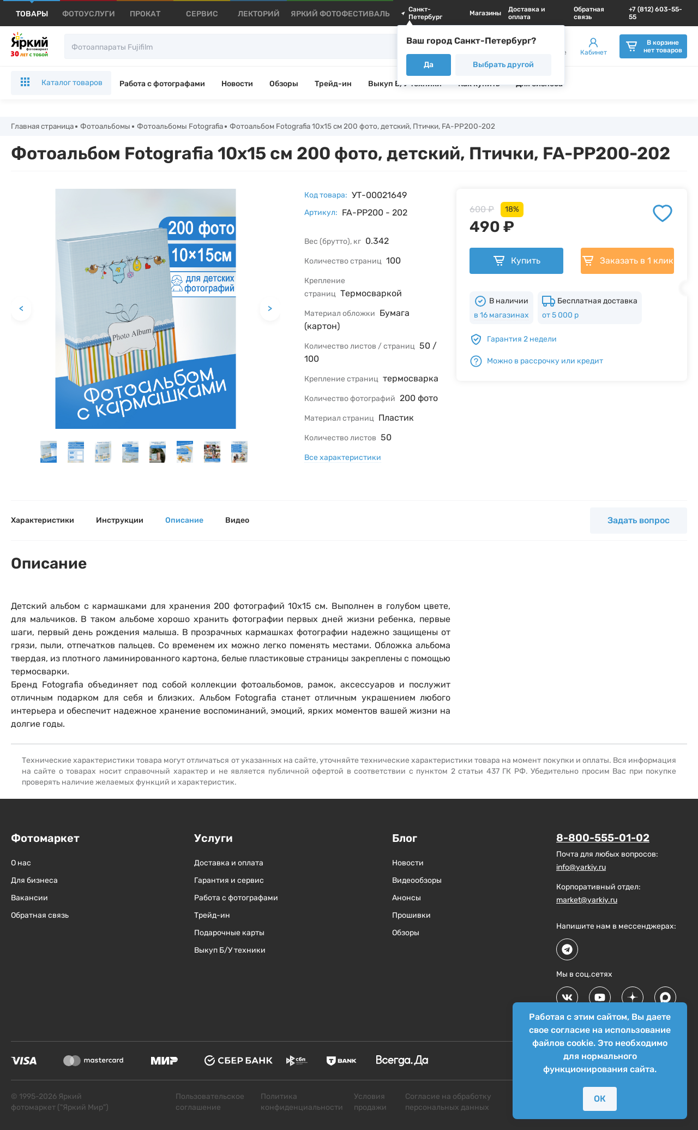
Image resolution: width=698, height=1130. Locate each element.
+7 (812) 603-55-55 (655, 13)
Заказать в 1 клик (627, 261)
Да (429, 64)
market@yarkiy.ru (586, 900)
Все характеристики (342, 458)
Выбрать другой (503, 64)
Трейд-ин (333, 83)
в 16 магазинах (501, 315)
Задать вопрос (638, 521)
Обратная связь (589, 13)
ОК (600, 1098)
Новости (237, 83)
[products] (32, 14)
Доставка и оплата (526, 13)
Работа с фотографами (162, 83)
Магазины (485, 13)
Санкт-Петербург (421, 13)
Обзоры (283, 83)
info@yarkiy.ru (581, 867)
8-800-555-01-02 (605, 838)
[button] (49, 452)
